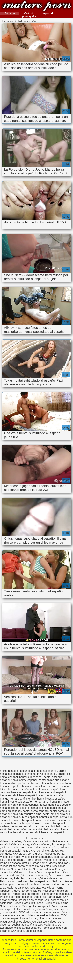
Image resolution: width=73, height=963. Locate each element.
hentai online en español (15, 807)
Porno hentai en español (36, 6)
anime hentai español (44, 770)
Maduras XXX (52, 924)
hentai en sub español (52, 792)
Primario (10, 13)
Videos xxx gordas (55, 859)
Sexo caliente (34, 930)
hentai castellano (60, 783)
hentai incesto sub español (16, 801)
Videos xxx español (46, 847)
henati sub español (30, 776)
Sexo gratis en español (36, 906)
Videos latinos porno (12, 866)
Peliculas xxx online (57, 903)
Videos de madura (51, 878)
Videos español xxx (49, 872)
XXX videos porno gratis (28, 853)
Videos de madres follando (43, 915)
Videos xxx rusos (10, 856)
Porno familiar (34, 859)
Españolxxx (29, 918)
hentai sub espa (49, 817)
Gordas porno (38, 862)
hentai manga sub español (55, 804)
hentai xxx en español (26, 832)
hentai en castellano (34, 786)
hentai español (9, 795)
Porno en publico (62, 844)
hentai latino (41, 801)
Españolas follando (11, 927)
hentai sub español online (26, 820)
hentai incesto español (50, 798)
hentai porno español (35, 810)
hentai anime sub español (54, 780)
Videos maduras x (59, 862)
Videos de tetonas (25, 872)
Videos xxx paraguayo (47, 896)
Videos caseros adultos (37, 841)
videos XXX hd (10, 847)
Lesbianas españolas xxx (27, 924)
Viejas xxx (6, 878)
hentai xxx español (52, 832)
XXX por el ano (40, 850)
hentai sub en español (24, 817)
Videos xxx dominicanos (27, 890)
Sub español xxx (10, 906)
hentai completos (10, 786)
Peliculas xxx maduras (14, 881)
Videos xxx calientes (38, 866)
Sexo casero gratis (60, 875)
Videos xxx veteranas (34, 875)
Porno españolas (40, 881)
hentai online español (44, 807)
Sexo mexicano (15, 859)
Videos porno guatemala (15, 884)
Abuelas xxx (53, 912)
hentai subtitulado (50, 826)
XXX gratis (17, 930)
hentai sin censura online (26, 814)
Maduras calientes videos (15, 921)
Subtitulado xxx (40, 884)
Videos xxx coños (10, 841)
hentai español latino (31, 795)
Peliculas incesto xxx (26, 878)
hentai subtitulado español (44, 829)
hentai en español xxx (24, 792)
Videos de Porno (54, 853)
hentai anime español (24, 780)
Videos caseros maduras (37, 856)
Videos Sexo (44, 909)
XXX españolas (40, 844)
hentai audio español (12, 783)
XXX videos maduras (32, 912)
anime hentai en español (15, 770)
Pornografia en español (26, 893)
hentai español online (23, 798)
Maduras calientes (18, 887)
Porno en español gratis (14, 862)
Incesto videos (26, 909)
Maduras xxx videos (42, 887)
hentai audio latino (38, 783)
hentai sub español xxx (24, 826)
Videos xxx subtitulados (29, 903)
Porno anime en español (57, 893)
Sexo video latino (43, 869)
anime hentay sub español (40, 773)
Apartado (48, 13)
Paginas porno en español (16, 896)
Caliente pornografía (29, 15)
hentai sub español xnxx (25, 823)
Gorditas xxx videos (44, 921)
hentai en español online (23, 789)
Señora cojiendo (62, 881)
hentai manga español (24, 804)
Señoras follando (21, 869)
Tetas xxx (26, 847)
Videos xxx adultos (50, 918)
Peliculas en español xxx (34, 899)
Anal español (32, 927)
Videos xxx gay (20, 844)
